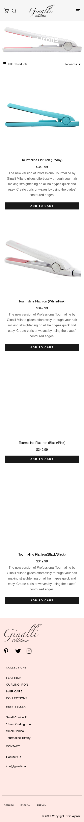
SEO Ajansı (72, 816)
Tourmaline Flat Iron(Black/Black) (42, 554)
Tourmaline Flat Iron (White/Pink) (42, 301)
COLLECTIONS (16, 698)
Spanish (8, 805)
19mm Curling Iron (18, 724)
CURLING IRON (17, 684)
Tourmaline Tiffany (18, 737)
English (25, 805)
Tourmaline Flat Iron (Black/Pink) (42, 443)
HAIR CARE (14, 691)
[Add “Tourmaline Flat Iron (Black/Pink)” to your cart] (42, 459)
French (41, 805)
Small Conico (15, 731)
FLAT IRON (14, 677)
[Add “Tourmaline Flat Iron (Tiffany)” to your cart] (42, 206)
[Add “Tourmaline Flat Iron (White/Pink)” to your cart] (42, 347)
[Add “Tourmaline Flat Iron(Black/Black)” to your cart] (42, 600)
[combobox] (73, 64)
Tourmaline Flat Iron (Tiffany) (42, 160)
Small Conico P (16, 717)
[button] (14, 10)
